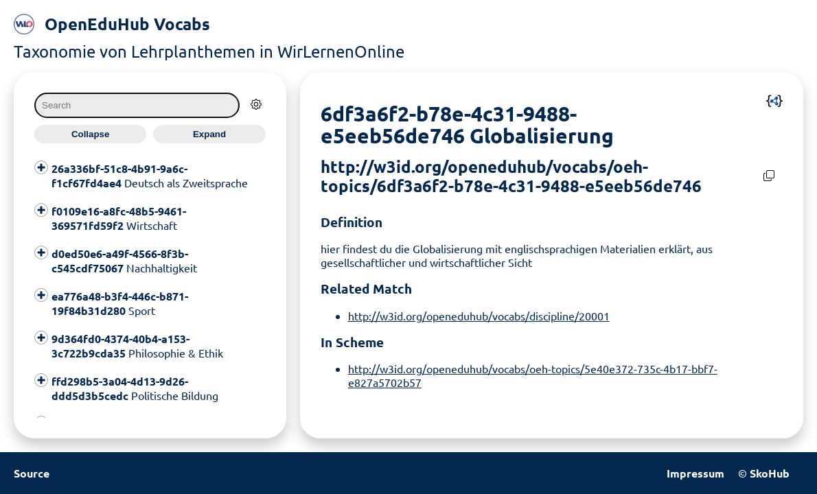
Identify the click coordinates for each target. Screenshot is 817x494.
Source (31, 473)
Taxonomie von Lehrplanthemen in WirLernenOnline (209, 51)
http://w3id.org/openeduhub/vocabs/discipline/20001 (479, 315)
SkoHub (770, 473)
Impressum (695, 473)
